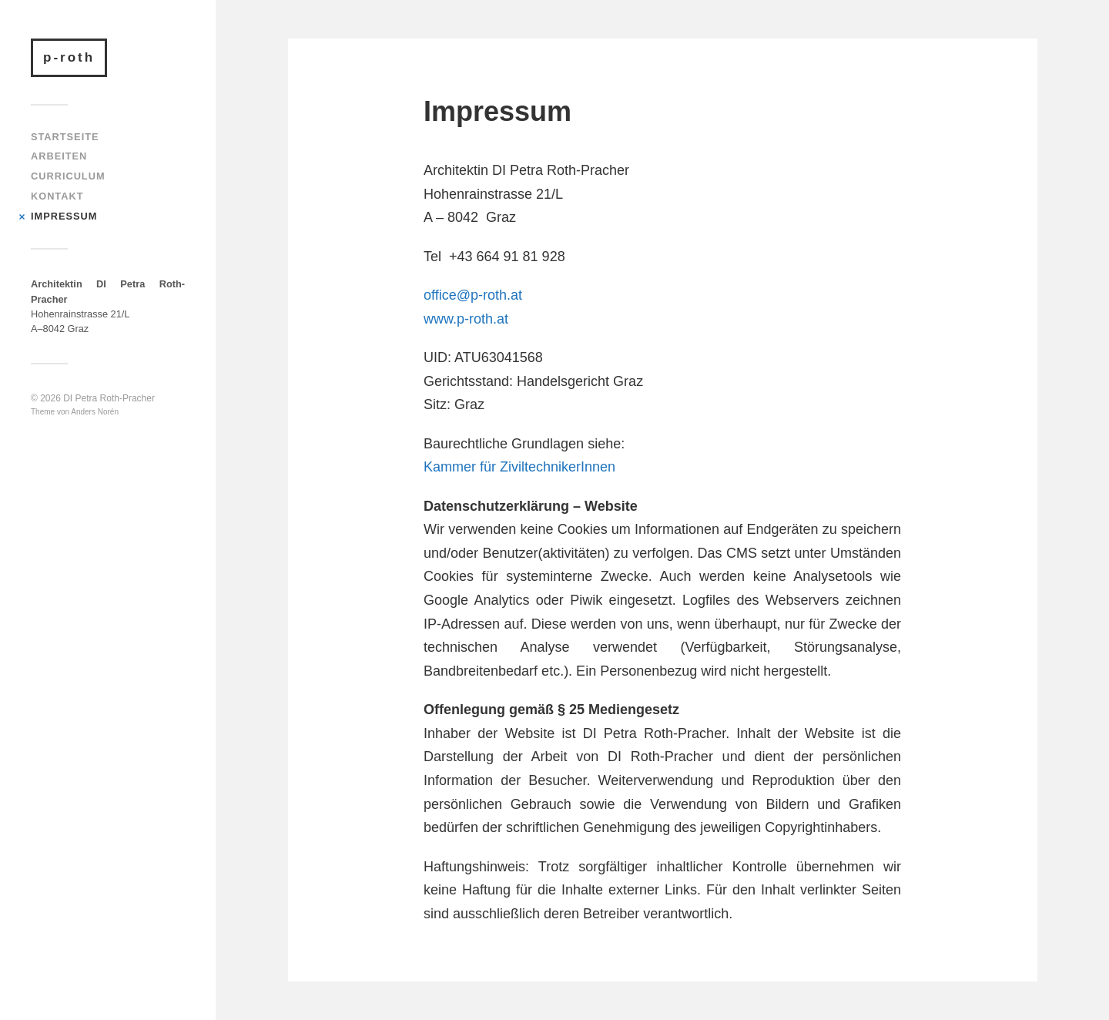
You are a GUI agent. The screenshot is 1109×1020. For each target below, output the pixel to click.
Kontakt (57, 196)
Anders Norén (95, 412)
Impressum (64, 216)
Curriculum (68, 176)
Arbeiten (59, 156)
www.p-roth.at (466, 319)
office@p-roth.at (473, 295)
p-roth (69, 57)
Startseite (65, 137)
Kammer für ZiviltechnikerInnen (519, 467)
